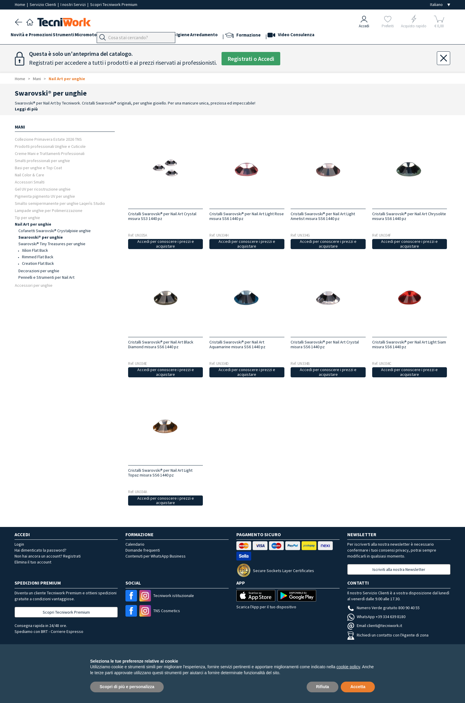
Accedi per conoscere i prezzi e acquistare (165, 244)
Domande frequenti (142, 550)
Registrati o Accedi (250, 58)
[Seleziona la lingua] (440, 4)
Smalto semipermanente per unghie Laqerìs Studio (60, 203)
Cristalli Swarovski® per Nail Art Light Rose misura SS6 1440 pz (246, 216)
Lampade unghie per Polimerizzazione (48, 210)
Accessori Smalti (29, 181)
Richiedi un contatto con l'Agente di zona (388, 635)
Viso (166, 36)
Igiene (220, 36)
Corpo (203, 36)
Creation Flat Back (38, 263)
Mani (152, 36)
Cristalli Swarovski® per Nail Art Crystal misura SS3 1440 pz (162, 216)
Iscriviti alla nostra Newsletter (398, 569)
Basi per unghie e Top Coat (38, 167)
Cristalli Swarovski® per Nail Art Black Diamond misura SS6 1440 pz (160, 344)
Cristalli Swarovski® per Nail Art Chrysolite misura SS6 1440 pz (409, 216)
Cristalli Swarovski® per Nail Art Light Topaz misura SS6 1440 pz (160, 472)
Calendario (134, 544)
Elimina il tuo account (33, 562)
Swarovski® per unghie (40, 237)
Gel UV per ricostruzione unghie (43, 188)
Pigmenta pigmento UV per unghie (45, 196)
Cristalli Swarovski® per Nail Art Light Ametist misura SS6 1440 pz (323, 216)
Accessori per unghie (33, 285)
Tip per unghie (27, 217)
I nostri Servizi (73, 4)
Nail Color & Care (29, 174)
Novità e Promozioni (35, 36)
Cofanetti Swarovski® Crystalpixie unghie (54, 230)
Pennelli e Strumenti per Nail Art (46, 277)
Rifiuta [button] (322, 686)
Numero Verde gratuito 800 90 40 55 (383, 607)
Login (19, 544)
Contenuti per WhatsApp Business (155, 556)
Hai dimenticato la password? (40, 550)
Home (20, 4)
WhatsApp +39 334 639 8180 (376, 616)
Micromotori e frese (107, 36)
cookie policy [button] (348, 666)
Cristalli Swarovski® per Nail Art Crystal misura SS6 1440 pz (325, 344)
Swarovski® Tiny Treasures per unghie (51, 243)
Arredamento (245, 36)
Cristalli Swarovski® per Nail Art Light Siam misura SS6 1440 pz (409, 344)
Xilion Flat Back (35, 250)
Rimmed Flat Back (37, 256)
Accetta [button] (357, 686)
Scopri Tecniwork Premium (113, 4)
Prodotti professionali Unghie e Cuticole (50, 146)
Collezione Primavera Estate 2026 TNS (48, 139)
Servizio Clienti (43, 4)
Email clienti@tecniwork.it (374, 625)
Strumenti (71, 36)
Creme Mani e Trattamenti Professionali (50, 153)
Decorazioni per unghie (38, 270)
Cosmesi (183, 36)
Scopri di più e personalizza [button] (127, 686)
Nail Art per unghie (67, 78)
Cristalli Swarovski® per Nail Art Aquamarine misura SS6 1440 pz (237, 344)
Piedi (138, 36)
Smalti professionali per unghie (42, 160)
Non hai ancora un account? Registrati (48, 556)
